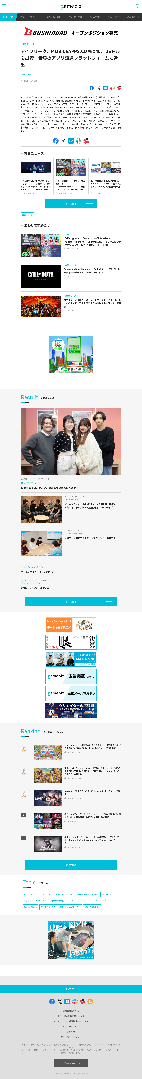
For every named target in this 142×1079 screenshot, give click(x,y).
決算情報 (95, 17)
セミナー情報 (75, 17)
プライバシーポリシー (71, 1036)
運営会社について (71, 1010)
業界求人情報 (53, 17)
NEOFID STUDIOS (92, 907)
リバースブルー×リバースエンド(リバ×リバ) (88, 900)
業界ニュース (28, 43)
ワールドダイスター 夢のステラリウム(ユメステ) (61, 907)
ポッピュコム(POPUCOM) (34, 900)
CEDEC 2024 (108, 894)
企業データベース (30, 17)
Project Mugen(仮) (57, 900)
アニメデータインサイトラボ (60, 894)
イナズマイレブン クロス (34, 894)
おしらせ (71, 1031)
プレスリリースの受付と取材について (71, 1021)
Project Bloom (30, 907)
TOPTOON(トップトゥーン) (87, 894)
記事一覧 (8, 17)
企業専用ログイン (71, 1063)
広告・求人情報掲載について (71, 1016)
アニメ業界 (113, 17)
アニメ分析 (133, 17)
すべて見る (71, 203)
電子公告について (71, 1026)
